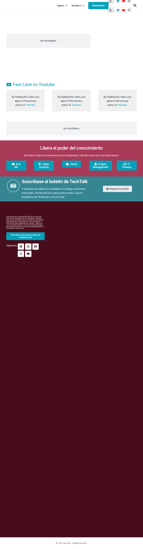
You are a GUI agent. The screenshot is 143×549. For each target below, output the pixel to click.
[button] (135, 5)
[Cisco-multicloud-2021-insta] (117, 53)
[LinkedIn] (118, 10)
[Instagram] (129, 10)
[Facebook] (35, 246)
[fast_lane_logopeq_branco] (25, 210)
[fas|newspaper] (13, 186)
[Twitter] (21, 254)
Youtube (30, 104)
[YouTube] (123, 10)
